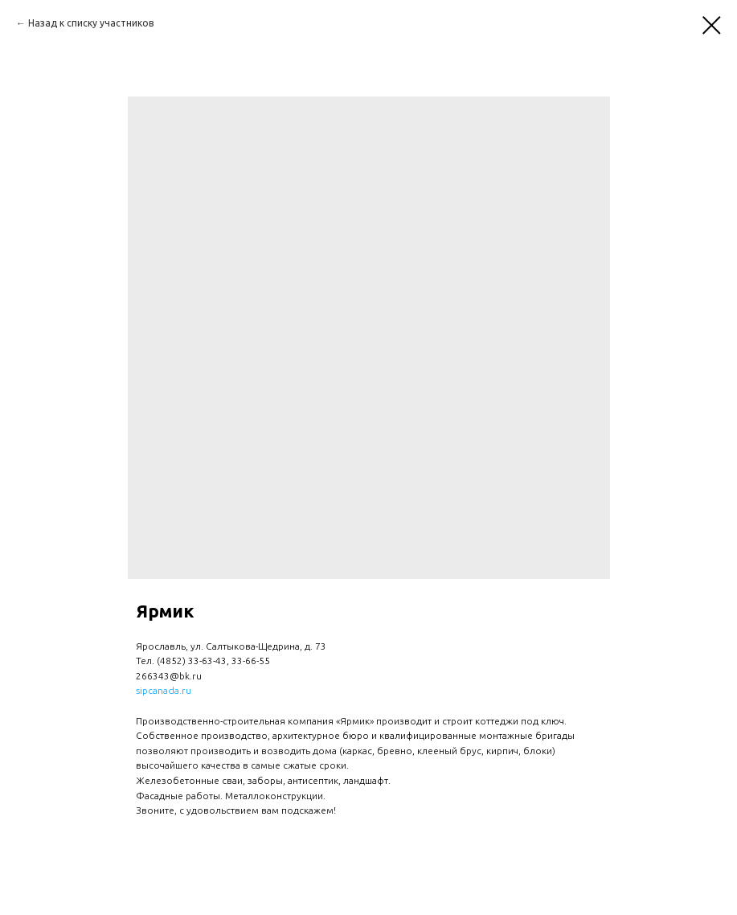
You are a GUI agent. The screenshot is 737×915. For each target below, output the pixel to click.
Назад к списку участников (91, 23)
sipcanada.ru (163, 690)
